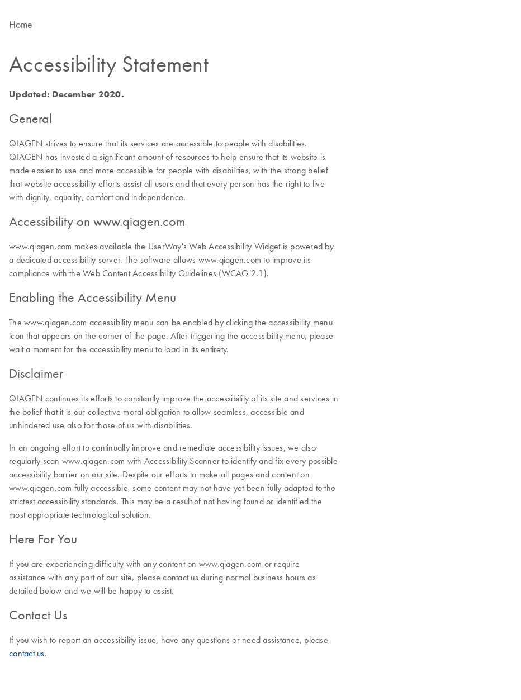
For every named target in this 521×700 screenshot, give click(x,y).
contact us (27, 653)
